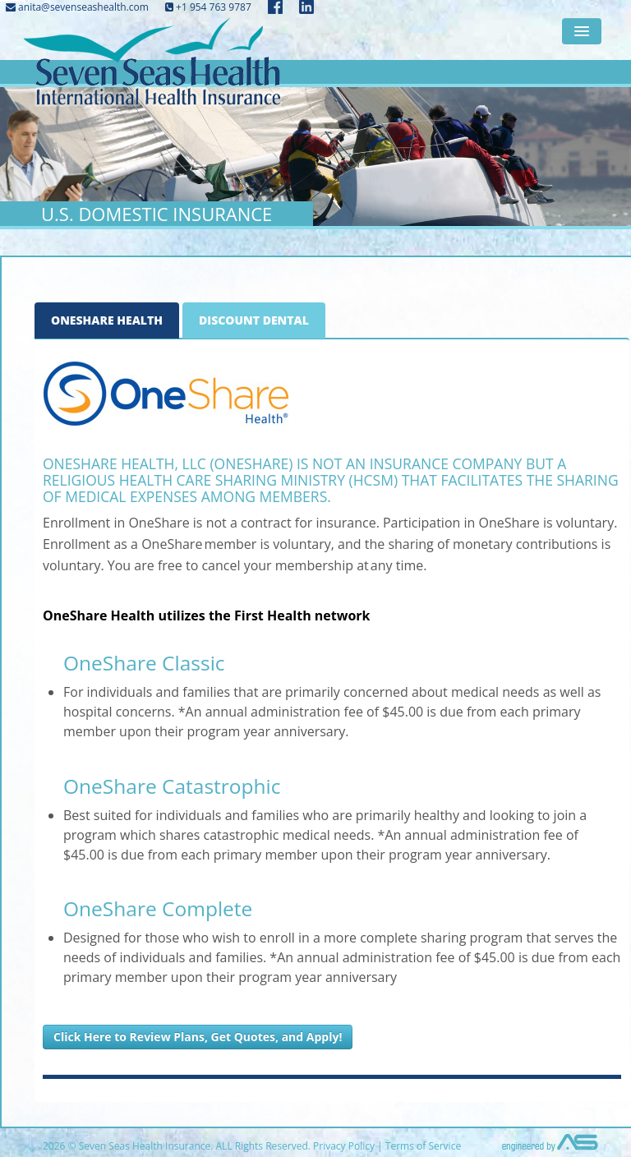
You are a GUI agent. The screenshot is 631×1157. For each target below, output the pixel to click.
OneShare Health (107, 320)
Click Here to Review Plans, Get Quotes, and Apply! (197, 1036)
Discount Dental (254, 320)
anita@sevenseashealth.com (77, 7)
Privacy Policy (344, 1146)
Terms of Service (423, 1146)
